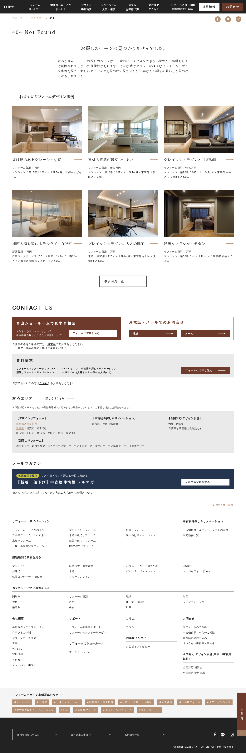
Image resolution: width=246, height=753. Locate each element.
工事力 (16, 643)
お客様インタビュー (139, 638)
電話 (136, 333)
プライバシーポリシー (25, 664)
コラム (130, 618)
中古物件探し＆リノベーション (203, 521)
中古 (72, 607)
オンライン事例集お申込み (199, 643)
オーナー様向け (135, 601)
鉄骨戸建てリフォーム (82, 540)
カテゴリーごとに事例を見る (31, 587)
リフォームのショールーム (86, 643)
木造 (72, 571)
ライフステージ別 (193, 601)
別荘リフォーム (135, 529)
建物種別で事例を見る (26, 557)
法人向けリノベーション (140, 535)
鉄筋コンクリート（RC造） (28, 576)
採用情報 (209, 6)
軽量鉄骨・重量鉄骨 (81, 565)
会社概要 (18, 618)
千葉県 (20, 428)
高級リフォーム (21, 540)
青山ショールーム (80, 652)
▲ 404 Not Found (223, 504)
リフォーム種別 (78, 596)
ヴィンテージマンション (140, 571)
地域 (128, 596)
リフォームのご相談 (195, 627)
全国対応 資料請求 (194, 672)
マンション (19, 565)
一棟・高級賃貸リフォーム (28, 546)
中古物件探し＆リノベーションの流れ (205, 529)
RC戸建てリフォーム (81, 546)
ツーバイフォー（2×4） (197, 571)
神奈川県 (32, 423)
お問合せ (232, 6)
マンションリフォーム (82, 529)
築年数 (16, 607)
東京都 (20, 423)
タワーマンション (80, 576)
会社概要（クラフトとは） (28, 627)
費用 (15, 601)
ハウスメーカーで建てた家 (142, 565)
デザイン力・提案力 (24, 637)
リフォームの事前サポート (85, 627)
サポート (75, 618)
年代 (185, 596)
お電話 (51, 344)
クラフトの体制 (21, 632)
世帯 (128, 607)
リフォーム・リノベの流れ (28, 529)
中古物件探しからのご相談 (199, 632)
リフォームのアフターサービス (87, 632)
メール (189, 333)
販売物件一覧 (191, 535)
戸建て (16, 571)
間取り (16, 596)
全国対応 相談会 (192, 667)
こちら (43, 383)
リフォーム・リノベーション (31, 521)
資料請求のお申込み (195, 637)
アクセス (17, 659)
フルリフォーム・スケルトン (29, 535)
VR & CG (17, 648)
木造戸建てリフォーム (82, 535)
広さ (72, 601)
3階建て (187, 565)
